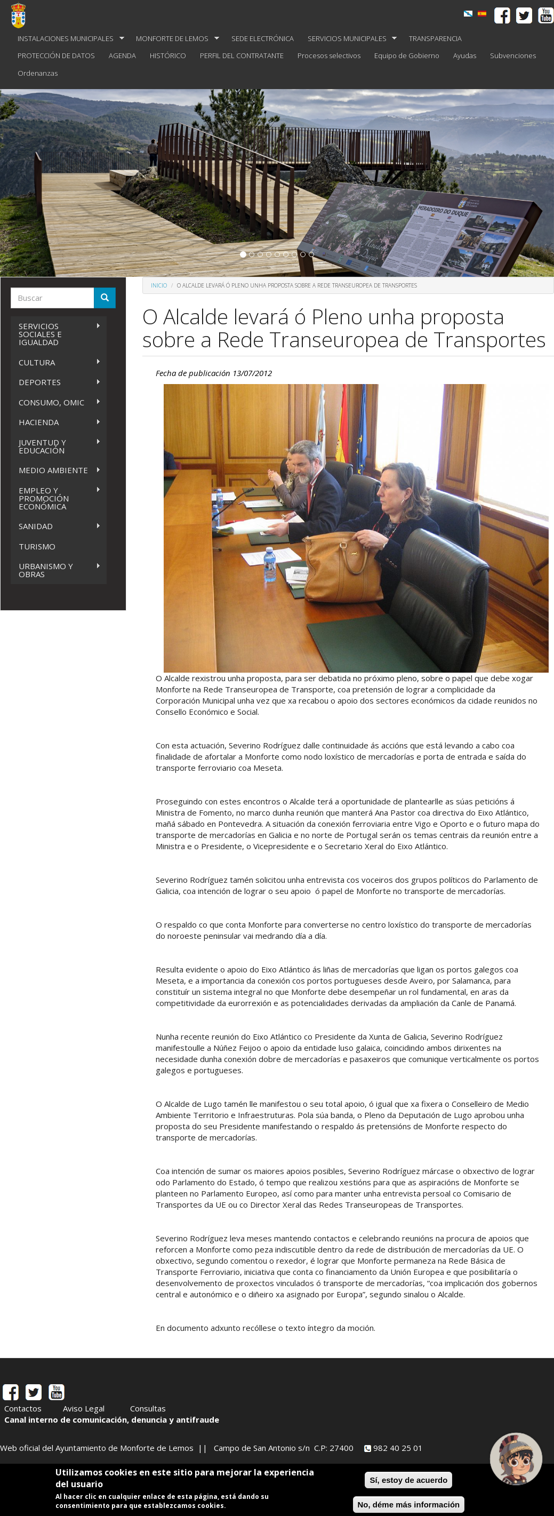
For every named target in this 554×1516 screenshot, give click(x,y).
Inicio (159, 285)
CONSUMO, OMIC (56, 402)
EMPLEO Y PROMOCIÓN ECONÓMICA (56, 498)
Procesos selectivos (329, 55)
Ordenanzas (38, 73)
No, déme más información (409, 1504)
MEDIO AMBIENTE (56, 470)
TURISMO (37, 546)
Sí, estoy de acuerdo (408, 1480)
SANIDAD (56, 526)
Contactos (23, 1408)
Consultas (148, 1408)
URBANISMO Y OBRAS (56, 570)
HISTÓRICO (168, 55)
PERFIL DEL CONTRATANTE (242, 55)
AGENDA (122, 55)
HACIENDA (56, 422)
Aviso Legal (84, 1408)
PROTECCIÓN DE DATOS (56, 55)
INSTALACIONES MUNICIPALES (67, 39)
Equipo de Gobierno (406, 55)
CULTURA (56, 362)
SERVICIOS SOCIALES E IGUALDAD (56, 334)
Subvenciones (513, 55)
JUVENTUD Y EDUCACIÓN (56, 446)
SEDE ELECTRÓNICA (262, 38)
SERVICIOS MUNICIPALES (349, 39)
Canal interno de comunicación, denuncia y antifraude (111, 1419)
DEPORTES (56, 382)
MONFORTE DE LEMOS (174, 39)
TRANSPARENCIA (435, 38)
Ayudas (464, 55)
